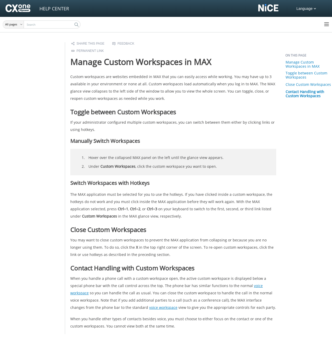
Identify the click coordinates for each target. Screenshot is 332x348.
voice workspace (163, 307)
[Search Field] (41, 24)
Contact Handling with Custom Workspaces (305, 93)
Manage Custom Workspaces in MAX (303, 64)
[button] (13, 24)
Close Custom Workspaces (308, 84)
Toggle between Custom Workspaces (306, 75)
